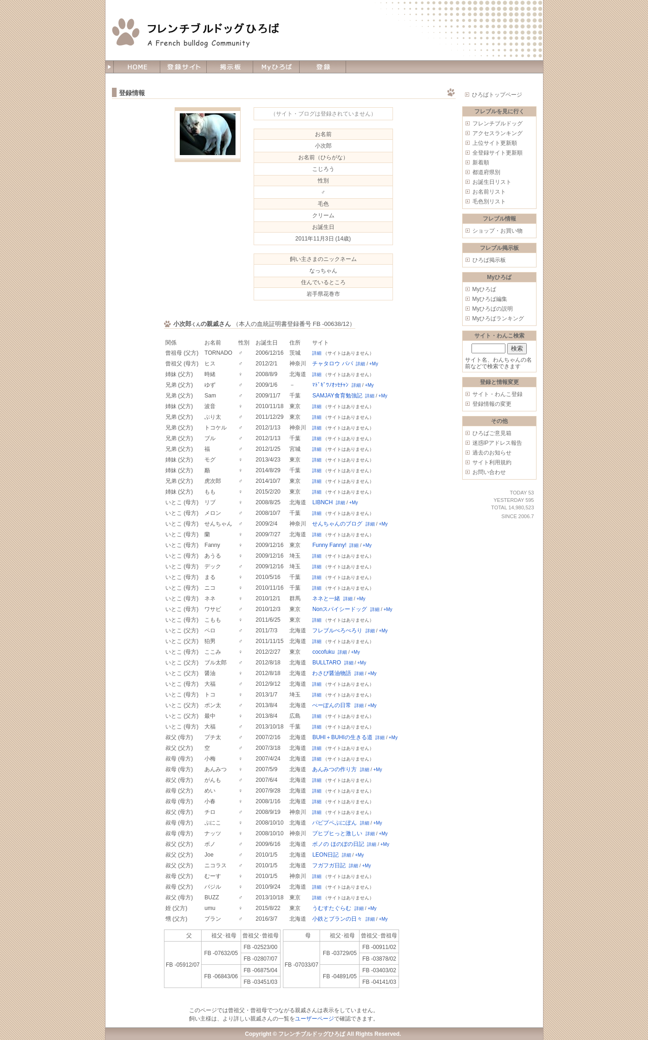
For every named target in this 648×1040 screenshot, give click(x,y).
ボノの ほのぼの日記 (338, 844)
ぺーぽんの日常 (331, 705)
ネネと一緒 (326, 598)
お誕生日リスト (491, 182)
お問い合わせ (489, 472)
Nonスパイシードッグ (339, 609)
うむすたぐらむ (331, 908)
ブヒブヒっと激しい (337, 833)
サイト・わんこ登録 (497, 394)
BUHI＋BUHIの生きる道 (342, 737)
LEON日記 (325, 855)
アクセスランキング (497, 133)
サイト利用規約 (491, 462)
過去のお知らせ (491, 452)
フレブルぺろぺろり (337, 630)
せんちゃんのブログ (337, 523)
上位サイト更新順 (494, 143)
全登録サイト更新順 (497, 153)
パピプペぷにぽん (334, 822)
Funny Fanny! (329, 545)
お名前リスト (489, 191)
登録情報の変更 (491, 404)
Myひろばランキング (498, 318)
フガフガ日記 (329, 865)
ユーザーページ (314, 1018)
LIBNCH (322, 502)
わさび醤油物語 (331, 673)
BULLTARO (326, 662)
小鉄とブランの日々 (337, 919)
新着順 (480, 162)
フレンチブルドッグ (497, 123)
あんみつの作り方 (334, 769)
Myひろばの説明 (492, 309)
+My (373, 363)
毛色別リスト (489, 201)
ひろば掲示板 (489, 260)
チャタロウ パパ (332, 363)
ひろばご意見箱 (491, 433)
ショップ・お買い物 (497, 231)
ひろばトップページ (497, 94)
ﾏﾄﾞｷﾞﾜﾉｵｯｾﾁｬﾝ (330, 385)
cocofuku (323, 652)
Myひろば (484, 289)
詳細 (316, 353)
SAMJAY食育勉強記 (337, 395)
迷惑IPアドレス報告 (497, 443)
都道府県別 (486, 172)
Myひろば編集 (490, 299)
